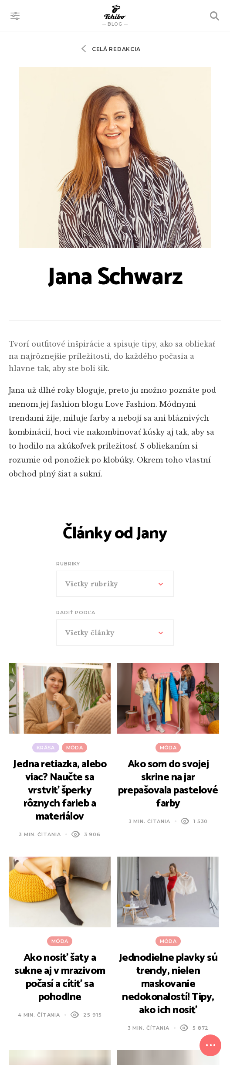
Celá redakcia (115, 48)
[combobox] (115, 584)
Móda (74, 748)
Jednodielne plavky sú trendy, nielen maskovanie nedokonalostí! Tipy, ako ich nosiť (168, 984)
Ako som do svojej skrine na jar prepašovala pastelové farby (168, 784)
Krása (46, 748)
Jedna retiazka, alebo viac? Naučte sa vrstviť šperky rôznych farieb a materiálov (59, 790)
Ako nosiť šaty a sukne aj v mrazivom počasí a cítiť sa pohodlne (59, 977)
